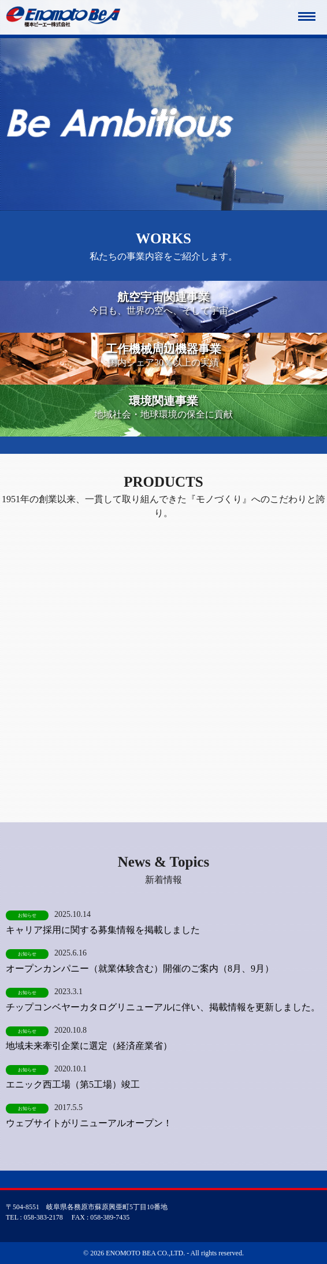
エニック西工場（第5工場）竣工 (73, 1084)
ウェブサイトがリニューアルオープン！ (89, 1123)
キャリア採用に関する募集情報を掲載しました (103, 930)
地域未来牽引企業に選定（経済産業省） (89, 1046)
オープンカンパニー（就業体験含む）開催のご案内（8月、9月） (140, 968)
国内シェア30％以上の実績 (163, 354)
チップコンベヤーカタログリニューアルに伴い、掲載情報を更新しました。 (163, 1007)
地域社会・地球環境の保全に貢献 (163, 406)
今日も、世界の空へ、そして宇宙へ (163, 302)
